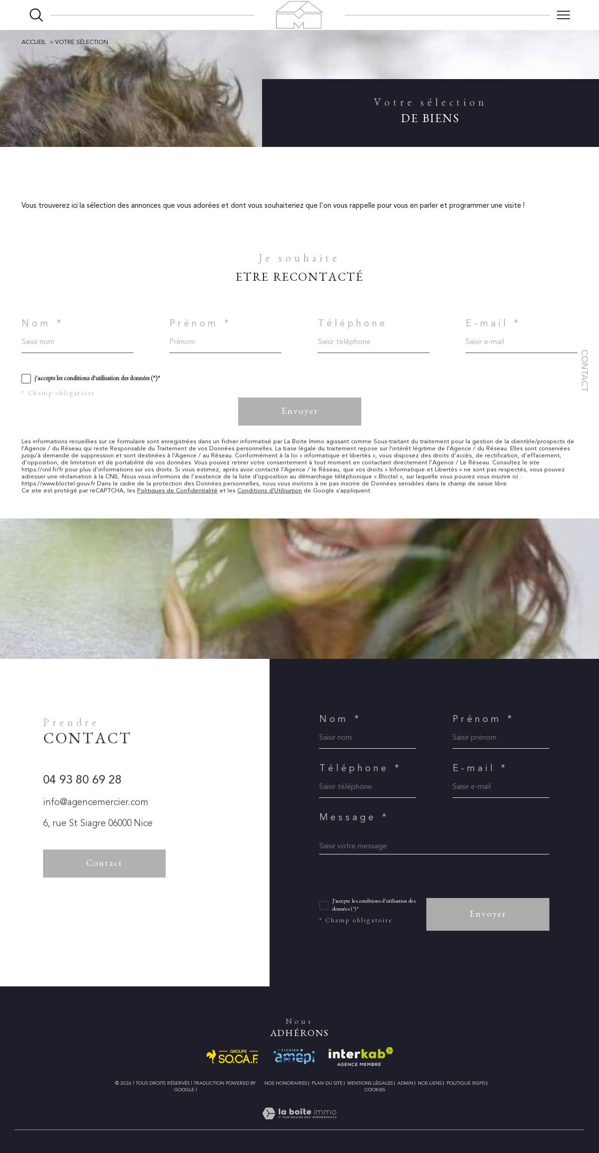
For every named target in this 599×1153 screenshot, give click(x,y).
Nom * (43, 332)
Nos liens (430, 1083)
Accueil (34, 41)
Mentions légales (370, 1083)
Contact (585, 371)
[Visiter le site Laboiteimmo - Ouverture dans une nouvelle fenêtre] (299, 1124)
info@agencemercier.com (95, 811)
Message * (354, 817)
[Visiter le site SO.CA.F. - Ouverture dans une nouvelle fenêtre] (232, 1057)
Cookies (375, 1089)
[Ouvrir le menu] (563, 15)
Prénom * (200, 332)
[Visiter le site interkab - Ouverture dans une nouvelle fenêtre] (361, 1056)
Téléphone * (360, 768)
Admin (405, 1083)
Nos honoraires (285, 1083)
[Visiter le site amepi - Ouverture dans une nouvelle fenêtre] (294, 1056)
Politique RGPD (465, 1083)
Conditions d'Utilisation (269, 500)
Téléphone (352, 332)
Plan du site (327, 1083)
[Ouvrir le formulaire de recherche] (36, 15)
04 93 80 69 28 (82, 789)
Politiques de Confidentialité (177, 500)
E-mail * (493, 332)
